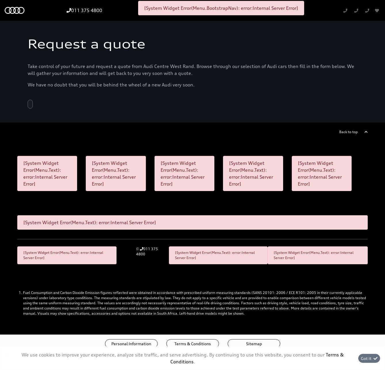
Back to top (348, 132)
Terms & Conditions (192, 343)
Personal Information (131, 343)
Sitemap (254, 343)
